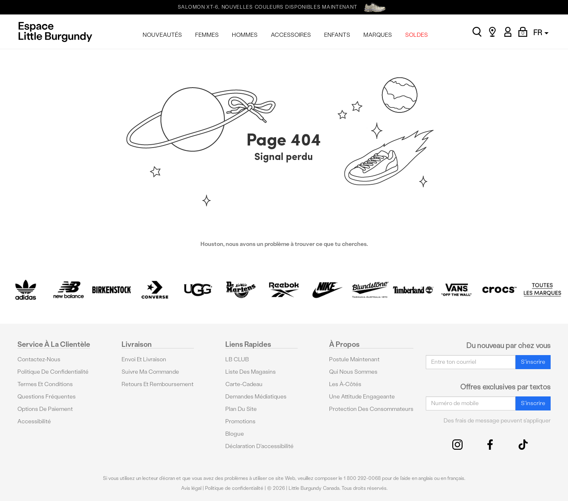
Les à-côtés (345, 384)
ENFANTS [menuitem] (337, 34)
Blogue (234, 433)
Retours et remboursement (157, 384)
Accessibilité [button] (34, 421)
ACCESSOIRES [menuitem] (291, 34)
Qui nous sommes (353, 371)
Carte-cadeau (244, 384)
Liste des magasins (250, 371)
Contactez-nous (38, 359)
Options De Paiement (45, 409)
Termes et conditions (45, 384)
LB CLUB (237, 359)
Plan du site (241, 409)
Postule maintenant (354, 359)
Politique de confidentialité (52, 371)
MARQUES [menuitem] (377, 34)
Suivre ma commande (150, 371)
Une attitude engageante (362, 396)
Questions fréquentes (46, 396)
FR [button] (541, 32)
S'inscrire (533, 361)
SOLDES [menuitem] (416, 34)
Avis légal (191, 488)
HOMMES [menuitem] (245, 34)
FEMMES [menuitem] (207, 34)
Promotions (240, 421)
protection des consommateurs (371, 409)
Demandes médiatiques (255, 396)
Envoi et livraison (144, 359)
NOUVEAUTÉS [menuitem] (162, 34)
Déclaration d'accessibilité (259, 446)
